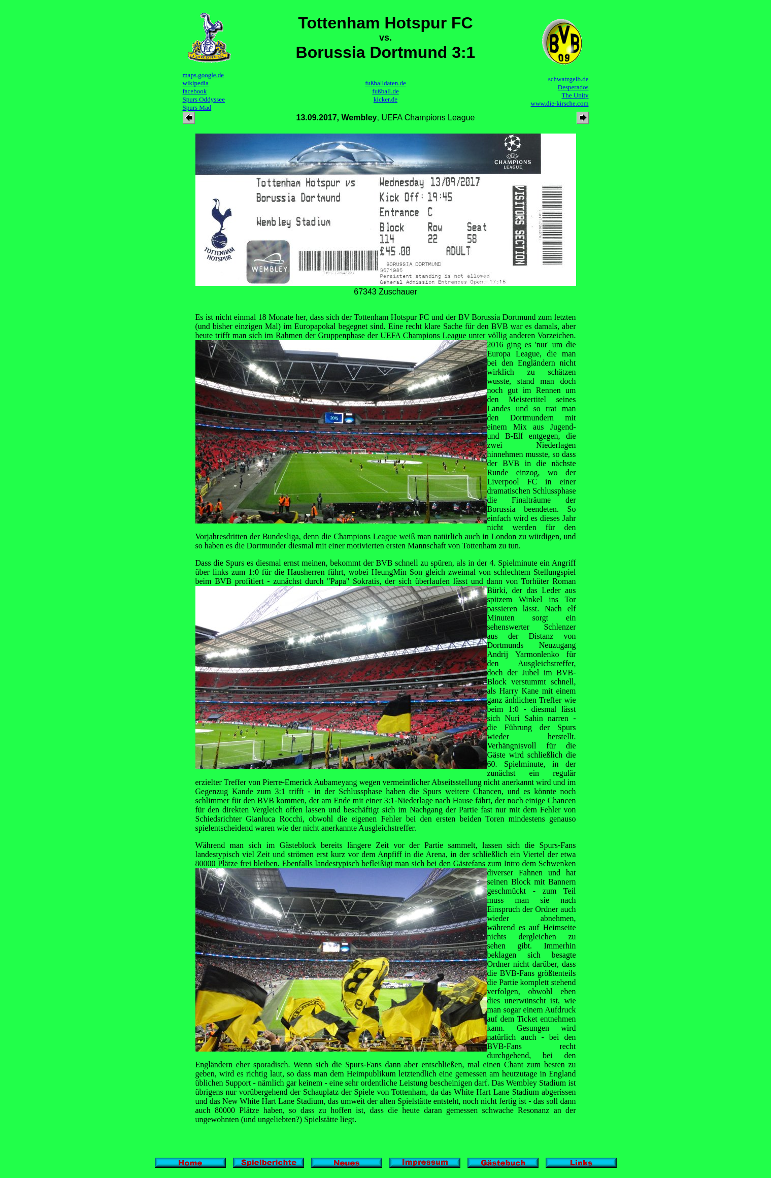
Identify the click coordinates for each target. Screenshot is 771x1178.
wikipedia (196, 83)
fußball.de (385, 91)
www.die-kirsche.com (560, 103)
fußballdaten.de (385, 83)
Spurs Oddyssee (204, 99)
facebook (195, 91)
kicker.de (385, 99)
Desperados (573, 87)
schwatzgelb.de (568, 79)
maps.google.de (203, 75)
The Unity (574, 95)
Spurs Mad (197, 107)
